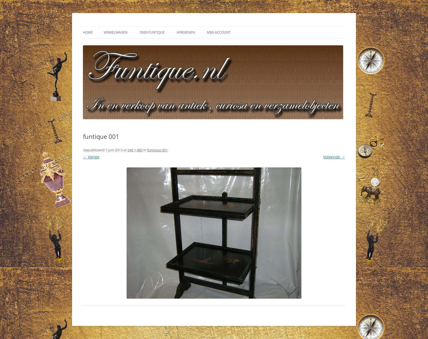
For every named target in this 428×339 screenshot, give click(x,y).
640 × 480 (134, 150)
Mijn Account (219, 32)
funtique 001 (157, 150)
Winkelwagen (115, 32)
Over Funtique (152, 32)
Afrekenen (186, 32)
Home (88, 32)
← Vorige (91, 157)
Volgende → (334, 157)
